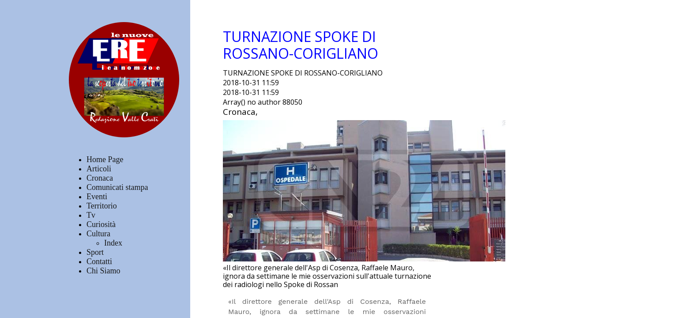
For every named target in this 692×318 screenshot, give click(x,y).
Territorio (101, 205)
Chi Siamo (103, 270)
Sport (95, 252)
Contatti (99, 261)
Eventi (96, 196)
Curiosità (101, 224)
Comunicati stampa (117, 187)
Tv (90, 215)
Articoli (98, 168)
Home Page (104, 159)
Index (113, 242)
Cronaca (99, 178)
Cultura (98, 233)
